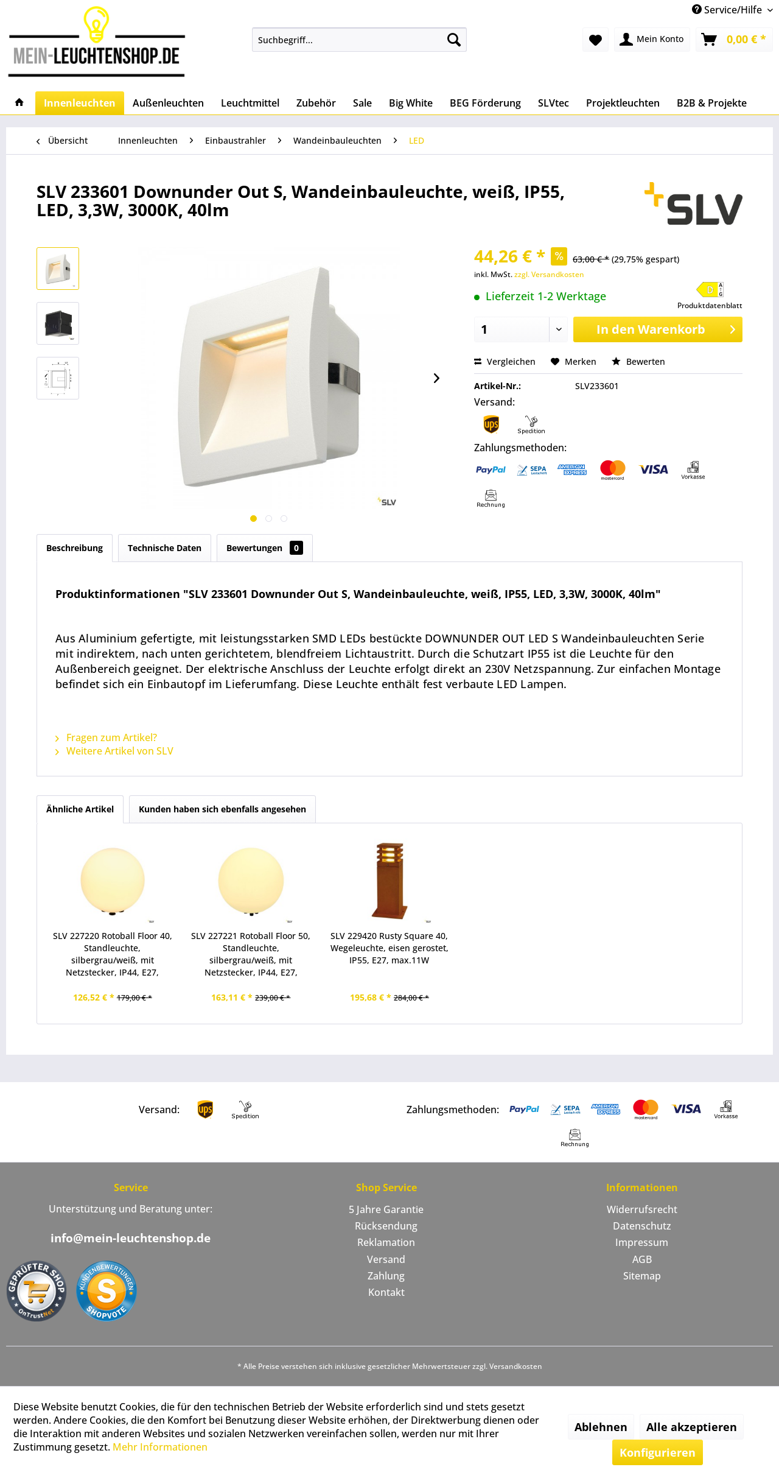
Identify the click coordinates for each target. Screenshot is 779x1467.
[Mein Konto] (652, 39)
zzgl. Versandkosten (549, 274)
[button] (709, 296)
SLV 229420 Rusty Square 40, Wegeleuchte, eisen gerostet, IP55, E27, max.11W (389, 948)
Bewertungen (264, 548)
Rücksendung (386, 1226)
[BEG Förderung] (485, 102)
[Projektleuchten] (623, 102)
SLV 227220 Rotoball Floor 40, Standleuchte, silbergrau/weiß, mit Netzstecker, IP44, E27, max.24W (112, 954)
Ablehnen (601, 1427)
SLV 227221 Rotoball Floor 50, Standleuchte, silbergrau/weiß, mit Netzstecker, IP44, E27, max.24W (250, 954)
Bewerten (638, 361)
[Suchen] (454, 39)
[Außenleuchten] (168, 102)
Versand (386, 1259)
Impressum (641, 1242)
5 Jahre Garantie (386, 1209)
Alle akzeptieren (691, 1427)
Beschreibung (74, 548)
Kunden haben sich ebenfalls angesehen (222, 809)
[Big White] (410, 102)
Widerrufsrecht (642, 1209)
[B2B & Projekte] (711, 102)
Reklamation (386, 1242)
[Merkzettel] (595, 39)
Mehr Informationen (160, 1447)
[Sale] (362, 102)
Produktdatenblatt (709, 305)
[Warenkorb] (734, 39)
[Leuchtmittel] (250, 102)
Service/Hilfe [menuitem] (728, 9)
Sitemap (642, 1275)
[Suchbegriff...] (359, 39)
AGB (642, 1259)
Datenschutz (642, 1226)
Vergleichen (505, 361)
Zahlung (386, 1275)
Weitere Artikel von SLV (114, 751)
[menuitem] (359, 39)
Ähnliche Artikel (80, 809)
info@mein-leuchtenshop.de (131, 1238)
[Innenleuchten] (79, 102)
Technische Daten (164, 548)
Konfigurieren (658, 1452)
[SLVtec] (553, 102)
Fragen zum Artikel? (106, 737)
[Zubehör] (316, 102)
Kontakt (386, 1292)
